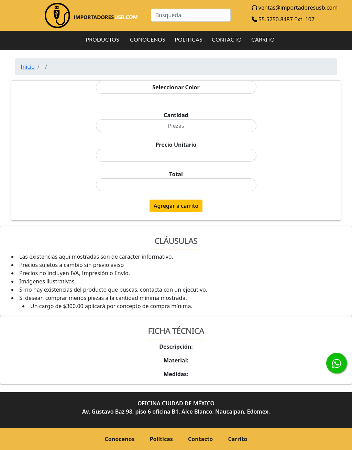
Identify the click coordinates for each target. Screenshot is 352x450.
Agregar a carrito (176, 206)
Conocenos (120, 439)
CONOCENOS (147, 39)
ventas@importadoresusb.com (295, 7)
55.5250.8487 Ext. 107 (283, 19)
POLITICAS (188, 39)
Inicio (28, 66)
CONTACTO (227, 39)
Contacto (200, 439)
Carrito (238, 439)
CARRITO (263, 39)
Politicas (161, 439)
